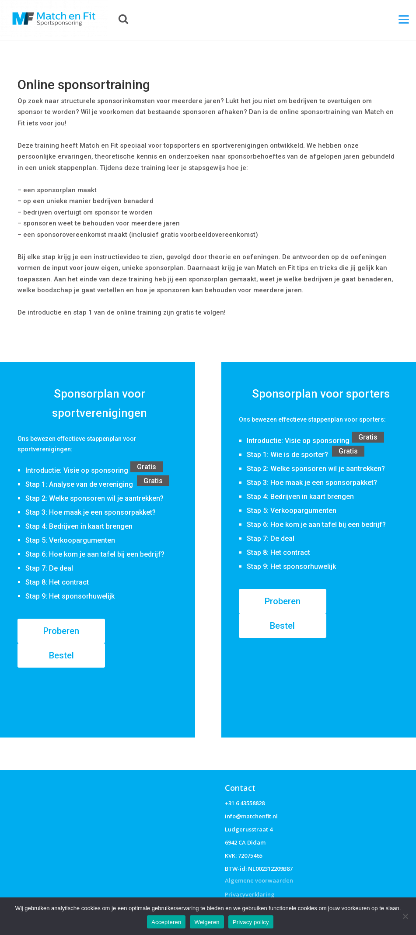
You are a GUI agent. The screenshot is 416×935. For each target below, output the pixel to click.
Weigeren (206, 922)
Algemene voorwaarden (259, 880)
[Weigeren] (405, 916)
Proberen (61, 631)
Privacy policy (251, 922)
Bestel (61, 655)
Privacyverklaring (250, 894)
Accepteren (166, 922)
